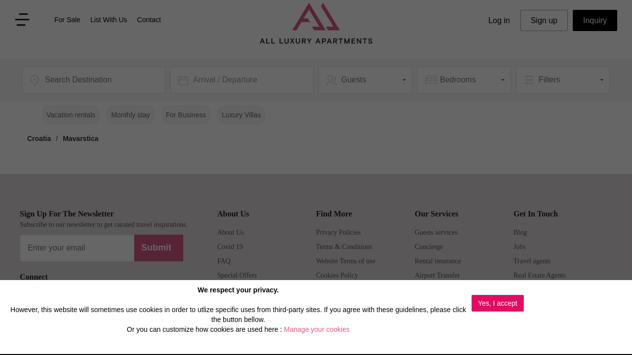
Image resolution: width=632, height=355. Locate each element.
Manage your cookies (317, 329)
